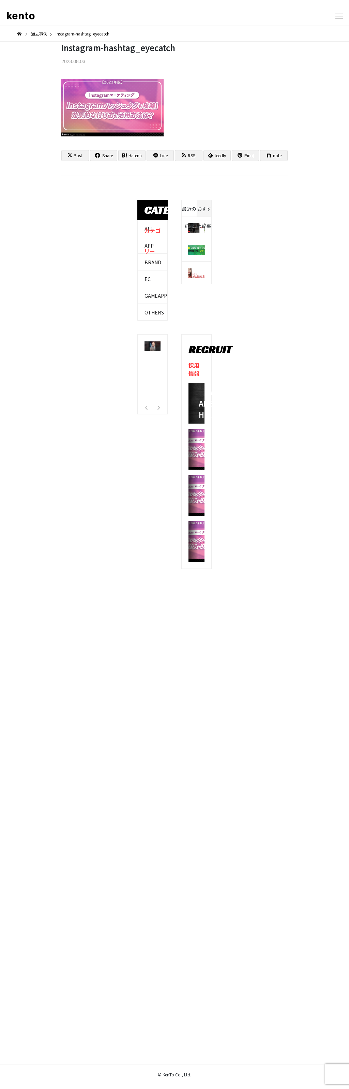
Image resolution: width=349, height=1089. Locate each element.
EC (148, 279)
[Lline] (160, 155)
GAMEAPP (156, 295)
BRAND (153, 262)
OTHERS (154, 312)
